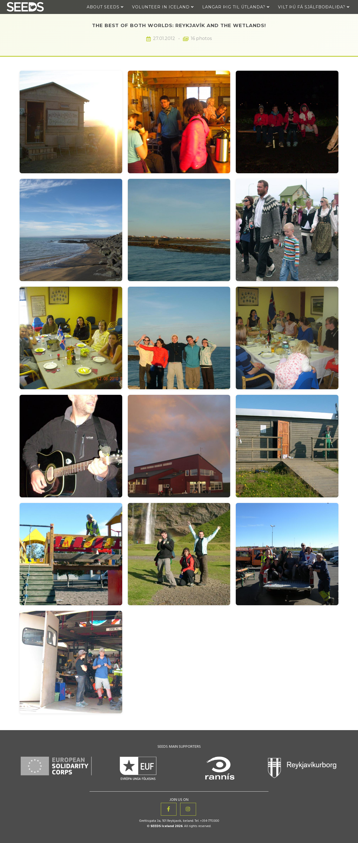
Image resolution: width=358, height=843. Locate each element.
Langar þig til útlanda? (236, 7)
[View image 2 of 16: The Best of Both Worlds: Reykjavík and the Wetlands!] (179, 122)
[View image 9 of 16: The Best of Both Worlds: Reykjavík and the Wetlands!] (287, 338)
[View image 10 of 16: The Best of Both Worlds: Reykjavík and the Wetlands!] (71, 446)
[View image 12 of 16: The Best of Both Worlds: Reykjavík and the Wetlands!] (287, 446)
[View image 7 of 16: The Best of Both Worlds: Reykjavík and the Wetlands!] (71, 338)
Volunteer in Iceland (163, 7)
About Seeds (105, 7)
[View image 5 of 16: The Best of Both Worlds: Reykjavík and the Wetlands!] (179, 230)
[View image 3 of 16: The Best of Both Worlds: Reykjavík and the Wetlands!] (287, 122)
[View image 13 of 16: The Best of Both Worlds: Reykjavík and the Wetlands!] (71, 554)
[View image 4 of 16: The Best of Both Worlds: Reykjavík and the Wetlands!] (71, 230)
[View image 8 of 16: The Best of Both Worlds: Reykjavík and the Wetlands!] (179, 338)
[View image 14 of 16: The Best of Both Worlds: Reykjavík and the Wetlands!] (179, 554)
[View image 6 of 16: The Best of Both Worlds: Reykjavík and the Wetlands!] (287, 230)
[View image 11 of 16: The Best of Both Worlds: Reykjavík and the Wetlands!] (179, 446)
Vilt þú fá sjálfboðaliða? (314, 7)
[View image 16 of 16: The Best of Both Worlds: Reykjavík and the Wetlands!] (71, 662)
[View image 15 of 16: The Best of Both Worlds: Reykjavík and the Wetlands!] (287, 554)
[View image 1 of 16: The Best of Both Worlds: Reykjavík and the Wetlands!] (71, 122)
